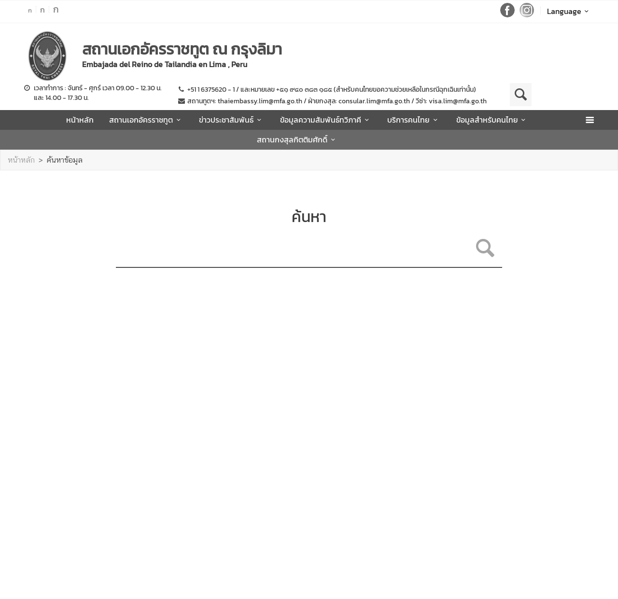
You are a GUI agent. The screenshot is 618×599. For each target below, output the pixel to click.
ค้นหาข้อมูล (65, 160)
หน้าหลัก (80, 119)
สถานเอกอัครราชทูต (146, 119)
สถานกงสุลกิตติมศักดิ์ (297, 139)
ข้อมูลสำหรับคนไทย (492, 119)
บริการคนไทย (413, 119)
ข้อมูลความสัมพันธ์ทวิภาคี (326, 119)
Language (569, 11)
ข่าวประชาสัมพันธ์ (231, 119)
